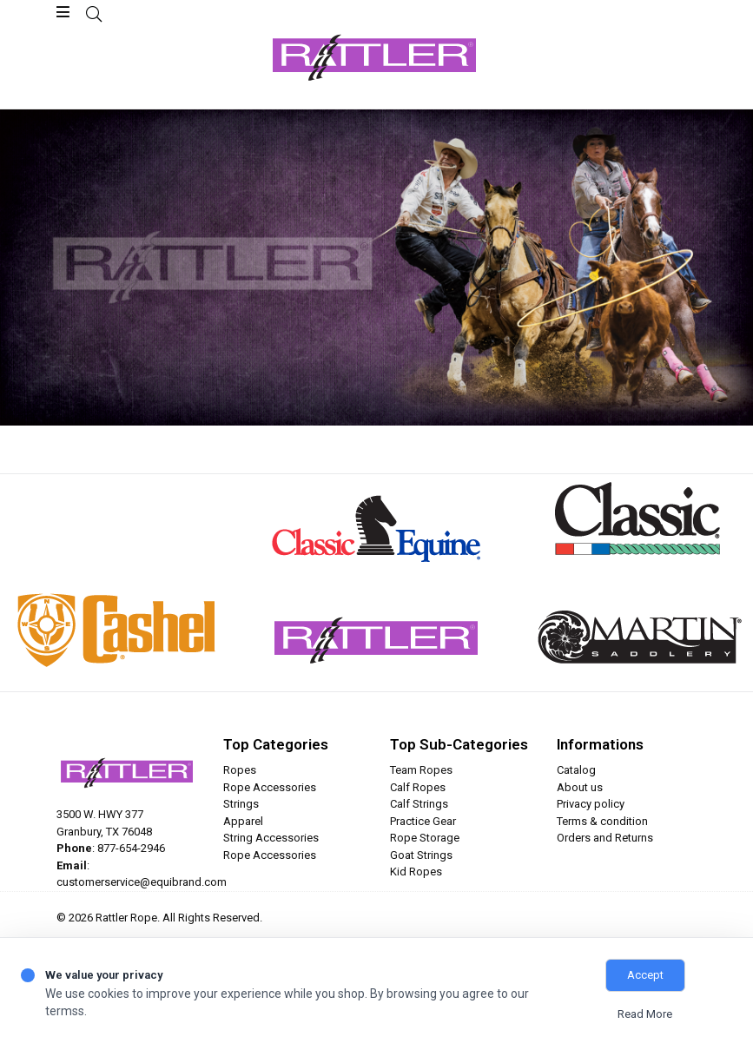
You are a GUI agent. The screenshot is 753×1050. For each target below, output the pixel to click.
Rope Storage (424, 837)
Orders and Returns (605, 837)
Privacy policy (590, 803)
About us (580, 787)
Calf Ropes (418, 787)
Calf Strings (419, 803)
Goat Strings (421, 855)
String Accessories (271, 837)
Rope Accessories (269, 787)
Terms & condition (602, 821)
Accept (645, 974)
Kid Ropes (416, 871)
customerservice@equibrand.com (141, 881)
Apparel (243, 821)
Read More (645, 1013)
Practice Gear (423, 821)
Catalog (576, 769)
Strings (241, 803)
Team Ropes (421, 769)
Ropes (239, 769)
